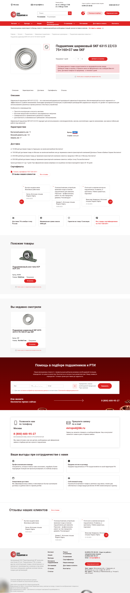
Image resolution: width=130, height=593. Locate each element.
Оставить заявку (95, 28)
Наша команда (68, 562)
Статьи (50, 571)
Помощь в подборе (95, 13)
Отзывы (51, 568)
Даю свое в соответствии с (46, 390)
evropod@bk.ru (75, 428)
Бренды (27, 23)
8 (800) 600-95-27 (25, 433)
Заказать (104, 386)
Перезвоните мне (112, 13)
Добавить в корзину (98, 59)
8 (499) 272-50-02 (91, 552)
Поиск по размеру (67, 552)
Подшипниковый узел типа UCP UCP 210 (26, 268)
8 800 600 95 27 (114, 5)
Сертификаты (68, 559)
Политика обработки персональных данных (24, 580)
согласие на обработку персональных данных (34, 390)
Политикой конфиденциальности (68, 390)
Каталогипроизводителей (53, 23)
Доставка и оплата (99, 23)
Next (110, 202)
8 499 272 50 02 (87, 6)
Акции (39, 23)
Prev (21, 202)
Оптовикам (83, 23)
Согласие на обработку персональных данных (24, 581)
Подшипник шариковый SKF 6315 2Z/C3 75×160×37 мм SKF (27, 331)
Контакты (115, 23)
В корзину (30, 281)
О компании (68, 23)
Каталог (14, 23)
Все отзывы (44, 174)
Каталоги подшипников (53, 561)
